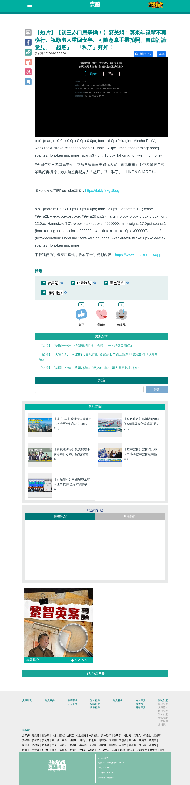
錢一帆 (55, 740)
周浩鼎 (83, 740)
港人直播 (72, 704)
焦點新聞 (27, 700)
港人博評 (140, 700)
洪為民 (63, 745)
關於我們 (163, 700)
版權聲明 (163, 710)
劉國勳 (113, 745)
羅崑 (114, 750)
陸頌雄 (142, 745)
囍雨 (162, 750)
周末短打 (106, 735)
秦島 (64, 740)
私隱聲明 (163, 704)
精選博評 (129, 516)
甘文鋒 (35, 750)
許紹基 (26, 740)
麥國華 (35, 740)
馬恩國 (35, 745)
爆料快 (162, 724)
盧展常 (73, 750)
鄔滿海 (103, 740)
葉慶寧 (152, 740)
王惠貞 (122, 740)
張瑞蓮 (35, 735)
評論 (157, 389)
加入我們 (163, 714)
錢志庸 (103, 745)
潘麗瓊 (142, 740)
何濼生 (147, 735)
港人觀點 (95, 700)
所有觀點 (95, 707)
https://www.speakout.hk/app (138, 255)
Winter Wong (86, 750)
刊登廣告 (163, 721)
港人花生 (118, 700)
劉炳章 (117, 735)
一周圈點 (94, 735)
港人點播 (50, 700)
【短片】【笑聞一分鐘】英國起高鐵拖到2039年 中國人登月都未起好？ (90, 368)
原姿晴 (157, 735)
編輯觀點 (95, 704)
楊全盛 (83, 745)
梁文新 (106, 750)
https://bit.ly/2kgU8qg (102, 190)
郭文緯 (45, 740)
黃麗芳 (152, 745)
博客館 (139, 704)
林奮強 (153, 750)
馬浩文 (137, 735)
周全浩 (45, 745)
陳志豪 (131, 750)
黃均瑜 (93, 745)
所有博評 (140, 707)
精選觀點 (60, 516)
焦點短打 (81, 735)
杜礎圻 (45, 750)
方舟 (54, 745)
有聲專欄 (72, 700)
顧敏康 (45, 735)
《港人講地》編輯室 (63, 735)
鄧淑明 (73, 745)
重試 (111, 74)
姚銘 (122, 750)
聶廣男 (63, 750)
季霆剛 (113, 740)
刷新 (93, 74)
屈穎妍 (26, 735)
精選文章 (142, 750)
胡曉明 (73, 740)
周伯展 (132, 740)
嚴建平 (26, 750)
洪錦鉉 (132, 745)
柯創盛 (122, 745)
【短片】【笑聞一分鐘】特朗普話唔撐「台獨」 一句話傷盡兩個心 (86, 345)
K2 (98, 750)
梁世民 (127, 735)
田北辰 (93, 740)
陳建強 (26, 745)
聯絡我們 (163, 717)
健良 (54, 750)
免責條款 (163, 707)
